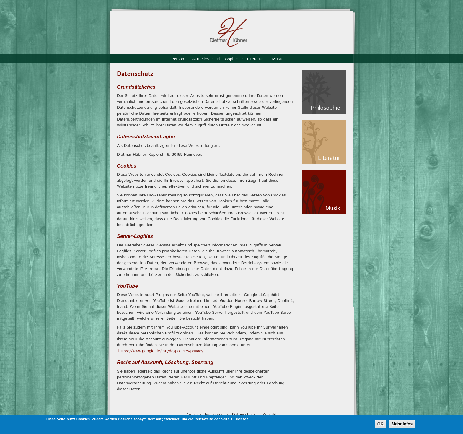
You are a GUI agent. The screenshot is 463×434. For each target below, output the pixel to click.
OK (380, 424)
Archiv (192, 414)
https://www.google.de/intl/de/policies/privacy (160, 351)
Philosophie (228, 59)
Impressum (215, 414)
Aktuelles (200, 59)
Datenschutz (243, 414)
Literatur (255, 59)
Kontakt (270, 414)
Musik (278, 59)
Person (177, 59)
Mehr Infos (402, 424)
